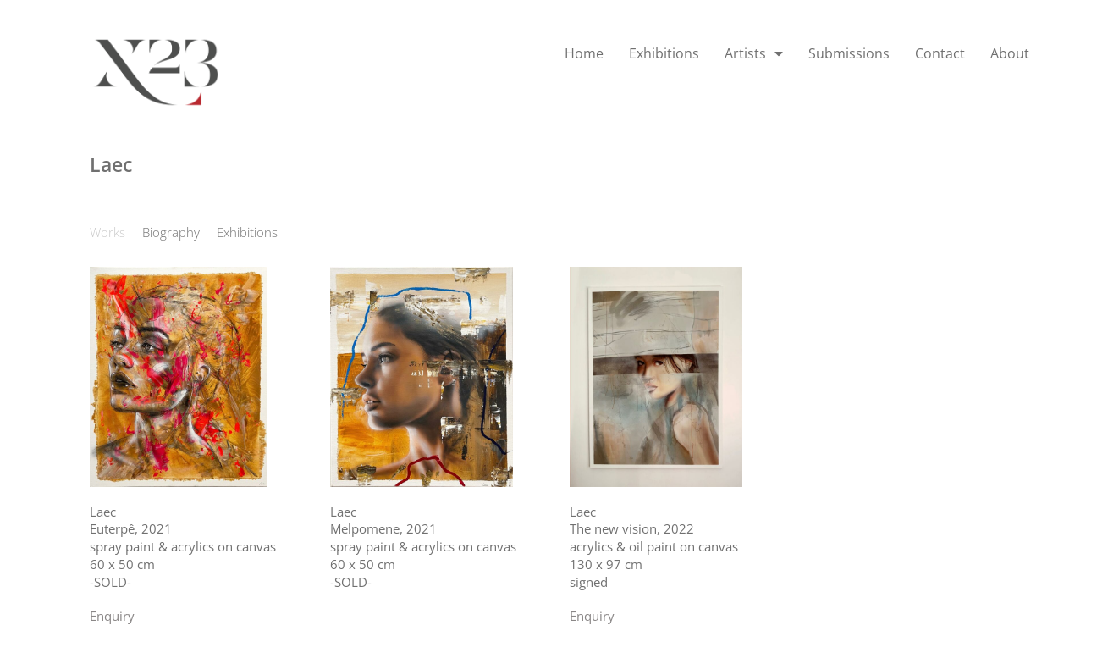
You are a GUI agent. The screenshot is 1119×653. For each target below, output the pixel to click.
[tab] (107, 232)
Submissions (849, 53)
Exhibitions (664, 53)
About (1009, 53)
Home (584, 53)
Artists (754, 53)
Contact (940, 53)
